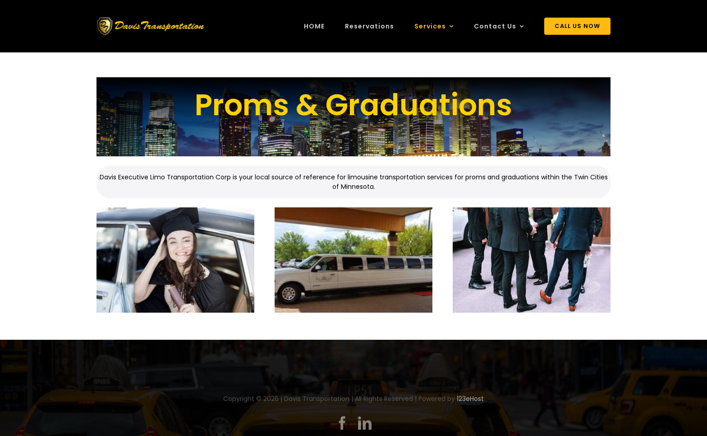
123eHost (470, 400)
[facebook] (342, 424)
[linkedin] (365, 424)
